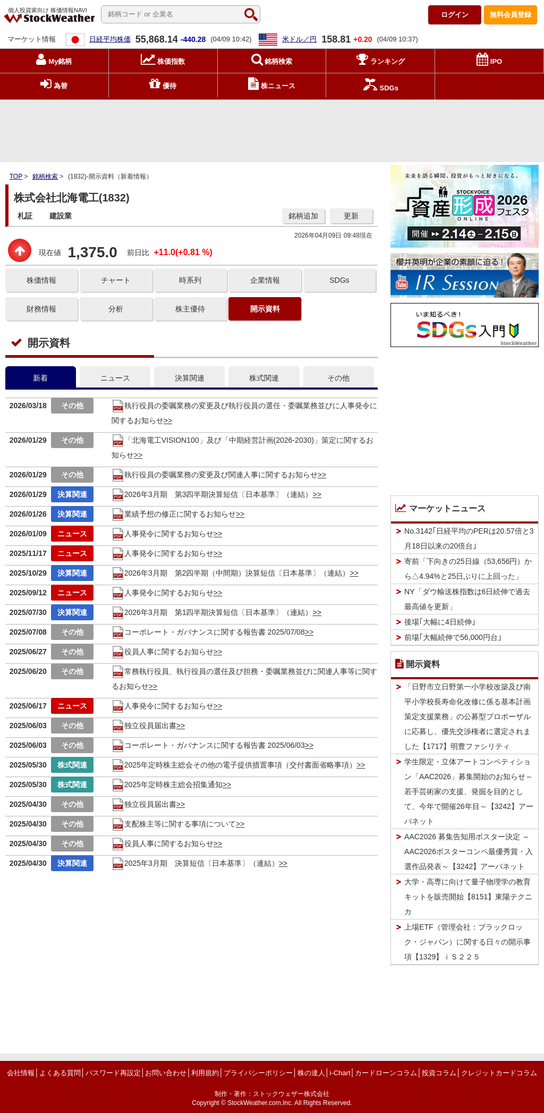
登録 (510, 15)
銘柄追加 (303, 216)
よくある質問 (60, 1073)
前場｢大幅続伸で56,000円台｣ (453, 637)
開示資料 (265, 309)
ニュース (115, 378)
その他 (338, 378)
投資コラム (439, 1073)
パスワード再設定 (113, 1073)
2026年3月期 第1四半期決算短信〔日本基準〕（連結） (212, 612)
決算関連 (190, 378)
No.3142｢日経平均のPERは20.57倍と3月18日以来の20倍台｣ (469, 538)
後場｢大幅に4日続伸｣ (439, 622)
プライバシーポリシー (258, 1073)
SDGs (339, 280)
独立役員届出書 (144, 725)
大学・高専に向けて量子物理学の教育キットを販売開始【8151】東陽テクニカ (468, 897)
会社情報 (21, 1073)
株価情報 (41, 280)
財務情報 (41, 309)
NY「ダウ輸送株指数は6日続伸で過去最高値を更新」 (467, 599)
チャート (116, 280)
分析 (115, 309)
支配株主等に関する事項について (174, 824)
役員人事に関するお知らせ (163, 651)
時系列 (190, 280)
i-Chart (339, 1073)
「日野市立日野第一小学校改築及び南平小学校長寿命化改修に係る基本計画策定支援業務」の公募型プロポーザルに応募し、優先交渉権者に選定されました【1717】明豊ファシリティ (467, 716)
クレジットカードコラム (499, 1073)
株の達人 (311, 1073)
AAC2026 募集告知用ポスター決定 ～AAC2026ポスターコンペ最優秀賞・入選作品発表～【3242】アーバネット (468, 851)
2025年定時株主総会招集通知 (167, 784)
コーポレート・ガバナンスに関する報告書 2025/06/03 (208, 745)
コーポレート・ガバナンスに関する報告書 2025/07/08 (208, 632)
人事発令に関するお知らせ (163, 533)
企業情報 (265, 280)
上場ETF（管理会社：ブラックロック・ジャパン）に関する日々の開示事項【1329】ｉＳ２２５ (467, 942)
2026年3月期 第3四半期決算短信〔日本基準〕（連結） (212, 494)
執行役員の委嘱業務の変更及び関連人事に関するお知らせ (215, 474)
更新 (351, 216)
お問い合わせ (165, 1073)
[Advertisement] (272, 128)
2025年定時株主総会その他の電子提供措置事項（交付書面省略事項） (234, 765)
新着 (40, 378)
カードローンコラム (386, 1073)
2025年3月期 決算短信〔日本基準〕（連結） (195, 863)
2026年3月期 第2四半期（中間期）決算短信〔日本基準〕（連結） (231, 573)
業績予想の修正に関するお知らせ (174, 514)
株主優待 (190, 309)
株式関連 (264, 378)
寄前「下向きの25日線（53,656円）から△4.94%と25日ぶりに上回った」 (468, 568)
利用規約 (205, 1073)
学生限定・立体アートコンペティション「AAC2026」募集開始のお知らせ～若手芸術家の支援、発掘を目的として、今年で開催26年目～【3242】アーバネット (468, 791)
